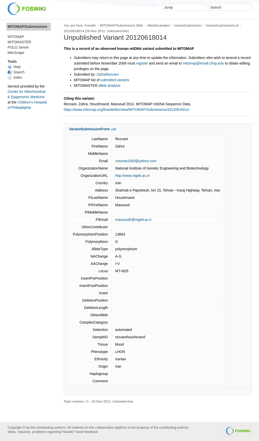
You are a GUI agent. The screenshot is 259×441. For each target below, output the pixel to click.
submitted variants (114, 80)
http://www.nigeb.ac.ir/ (132, 176)
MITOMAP (16, 37)
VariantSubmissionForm (89, 129)
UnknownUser (117, 31)
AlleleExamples (158, 25)
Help (14, 67)
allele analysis (109, 85)
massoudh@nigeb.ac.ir (133, 220)
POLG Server (18, 47)
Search (16, 72)
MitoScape (16, 53)
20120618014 (74, 31)
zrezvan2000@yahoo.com (136, 161)
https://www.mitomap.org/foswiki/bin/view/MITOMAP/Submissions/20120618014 (126, 110)
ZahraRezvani (108, 74)
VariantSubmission (188, 25)
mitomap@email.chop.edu (203, 63)
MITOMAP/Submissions (27, 27)
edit (113, 129)
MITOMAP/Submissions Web (121, 25)
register (142, 63)
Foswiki (90, 25)
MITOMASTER (19, 42)
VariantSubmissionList (222, 25)
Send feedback (87, 432)
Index (15, 77)
